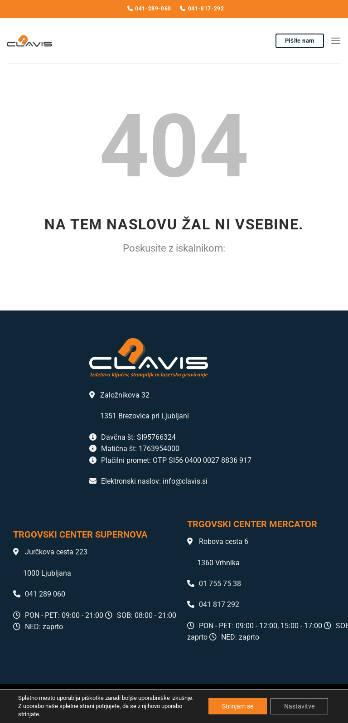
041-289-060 (149, 8)
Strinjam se (237, 706)
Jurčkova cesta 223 (50, 552)
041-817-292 (202, 8)
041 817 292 (213, 604)
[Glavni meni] (335, 40)
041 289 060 (39, 594)
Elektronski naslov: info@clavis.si (148, 481)
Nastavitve (299, 706)
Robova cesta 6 (217, 541)
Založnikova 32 (119, 395)
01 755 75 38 (214, 583)
